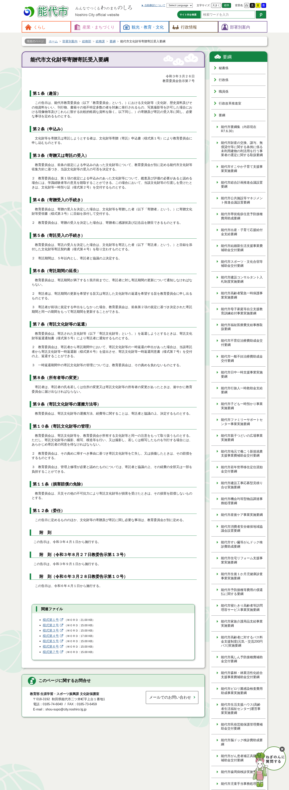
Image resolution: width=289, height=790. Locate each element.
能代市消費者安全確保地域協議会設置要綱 (242, 528)
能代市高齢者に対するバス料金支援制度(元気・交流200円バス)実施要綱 (242, 641)
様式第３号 (51, 630)
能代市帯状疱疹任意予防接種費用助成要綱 (242, 216)
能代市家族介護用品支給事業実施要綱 (242, 623)
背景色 (239, 5)
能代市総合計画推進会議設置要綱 (242, 184)
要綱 (227, 56)
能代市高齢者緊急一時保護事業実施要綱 (242, 295)
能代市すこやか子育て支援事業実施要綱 (242, 169)
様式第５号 (51, 641)
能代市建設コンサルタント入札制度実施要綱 (242, 279)
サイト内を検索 (188, 14)
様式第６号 (51, 646)
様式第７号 (51, 652)
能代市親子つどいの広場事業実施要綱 (242, 438)
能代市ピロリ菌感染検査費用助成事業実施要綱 (242, 691)
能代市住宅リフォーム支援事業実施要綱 (242, 560)
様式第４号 (51, 636)
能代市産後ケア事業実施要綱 (242, 514)
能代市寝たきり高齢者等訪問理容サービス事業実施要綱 (242, 607)
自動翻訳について (154, 5)
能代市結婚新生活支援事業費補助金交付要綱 (242, 248)
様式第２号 (51, 625)
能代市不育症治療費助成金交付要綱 (242, 342)
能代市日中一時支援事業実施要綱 (242, 374)
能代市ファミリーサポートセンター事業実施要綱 (242, 422)
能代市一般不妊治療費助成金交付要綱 (242, 358)
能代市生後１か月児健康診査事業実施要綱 (242, 576)
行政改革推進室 (230, 103)
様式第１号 (51, 619)
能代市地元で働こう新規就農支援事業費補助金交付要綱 (242, 453)
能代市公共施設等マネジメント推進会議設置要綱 (242, 200)
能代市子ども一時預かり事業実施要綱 (242, 406)
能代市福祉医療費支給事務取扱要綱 (242, 327)
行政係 (223, 80)
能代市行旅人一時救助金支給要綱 (242, 390)
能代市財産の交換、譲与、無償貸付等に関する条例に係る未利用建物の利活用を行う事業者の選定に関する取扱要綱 (242, 149)
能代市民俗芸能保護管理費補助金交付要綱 (242, 726)
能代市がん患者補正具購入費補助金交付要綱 (242, 758)
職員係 (223, 91)
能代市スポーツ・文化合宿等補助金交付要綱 (242, 264)
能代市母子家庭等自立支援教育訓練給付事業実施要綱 (242, 311)
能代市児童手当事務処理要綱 (242, 783)
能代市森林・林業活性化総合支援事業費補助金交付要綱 (242, 675)
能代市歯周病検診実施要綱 (240, 772)
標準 (226, 5)
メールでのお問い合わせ (170, 697)
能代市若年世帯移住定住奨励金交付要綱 (242, 469)
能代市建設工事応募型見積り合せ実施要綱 (242, 485)
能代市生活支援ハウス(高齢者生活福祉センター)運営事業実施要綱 (241, 708)
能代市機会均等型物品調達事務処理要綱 (242, 501)
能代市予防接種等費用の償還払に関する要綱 (242, 592)
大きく (216, 5)
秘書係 (223, 68)
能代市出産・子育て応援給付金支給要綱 (242, 232)
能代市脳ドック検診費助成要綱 (242, 742)
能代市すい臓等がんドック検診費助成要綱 (242, 544)
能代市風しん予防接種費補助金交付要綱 (242, 659)
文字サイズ (203, 5)
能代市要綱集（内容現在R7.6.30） (238, 129)
